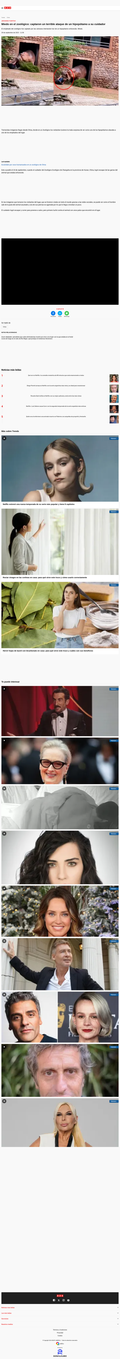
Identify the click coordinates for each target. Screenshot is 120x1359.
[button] (53, 313)
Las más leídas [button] (60, 1313)
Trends (3, 17)
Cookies (60, 1335)
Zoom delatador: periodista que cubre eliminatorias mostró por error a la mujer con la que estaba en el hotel (37, 337)
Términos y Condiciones (60, 1330)
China (8, 17)
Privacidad (60, 1333)
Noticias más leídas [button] (60, 1307)
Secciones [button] (60, 1319)
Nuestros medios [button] (60, 1324)
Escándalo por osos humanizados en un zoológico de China (23, 165)
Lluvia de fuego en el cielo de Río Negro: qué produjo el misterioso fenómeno (26, 339)
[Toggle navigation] (2, 8)
